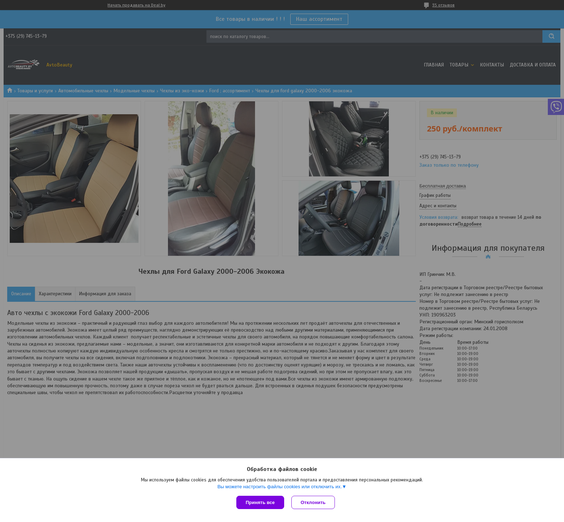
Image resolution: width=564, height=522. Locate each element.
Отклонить (313, 502)
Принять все (260, 502)
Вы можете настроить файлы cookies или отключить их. (279, 486)
